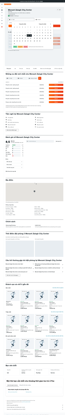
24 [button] (14, 40)
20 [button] (22, 38)
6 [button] (22, 32)
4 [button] (45, 30)
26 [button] (19, 40)
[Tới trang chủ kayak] (7, 4)
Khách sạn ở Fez (28, 392)
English (41, 1)
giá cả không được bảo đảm (26, 401)
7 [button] (34, 32)
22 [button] (27, 38)
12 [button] (19, 35)
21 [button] (25, 38)
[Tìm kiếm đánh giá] (41, 141)
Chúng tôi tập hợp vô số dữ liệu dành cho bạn (35, 407)
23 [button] (30, 38)
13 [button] (22, 35)
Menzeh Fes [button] (8, 301)
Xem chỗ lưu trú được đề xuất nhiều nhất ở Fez (54, 335)
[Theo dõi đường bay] (1, 18)
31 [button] (14, 43)
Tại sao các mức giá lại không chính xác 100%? (35, 409)
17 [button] (14, 38)
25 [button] (17, 40)
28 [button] (25, 40)
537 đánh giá (15, 15)
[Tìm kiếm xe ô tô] (1, 12)
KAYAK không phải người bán (35, 405)
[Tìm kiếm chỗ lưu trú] (1, 10)
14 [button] (25, 35)
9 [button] (30, 32)
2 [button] (30, 30)
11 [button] (45, 32)
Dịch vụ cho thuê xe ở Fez (12, 392)
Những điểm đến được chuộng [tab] (25, 385)
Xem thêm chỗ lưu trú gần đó (58, 287)
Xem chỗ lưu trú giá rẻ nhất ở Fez (57, 311)
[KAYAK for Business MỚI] (1, 20)
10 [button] (14, 35)
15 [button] (37, 35)
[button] (64, 1)
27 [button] (22, 40)
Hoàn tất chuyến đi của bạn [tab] (12, 385)
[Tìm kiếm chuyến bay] (1, 8)
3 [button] (14, 32)
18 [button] (17, 38)
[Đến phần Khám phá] (1, 16)
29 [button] (27, 40)
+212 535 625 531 (11, 14)
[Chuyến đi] (1, 23)
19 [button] (19, 38)
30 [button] (30, 40)
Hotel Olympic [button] (52, 302)
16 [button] (30, 35)
